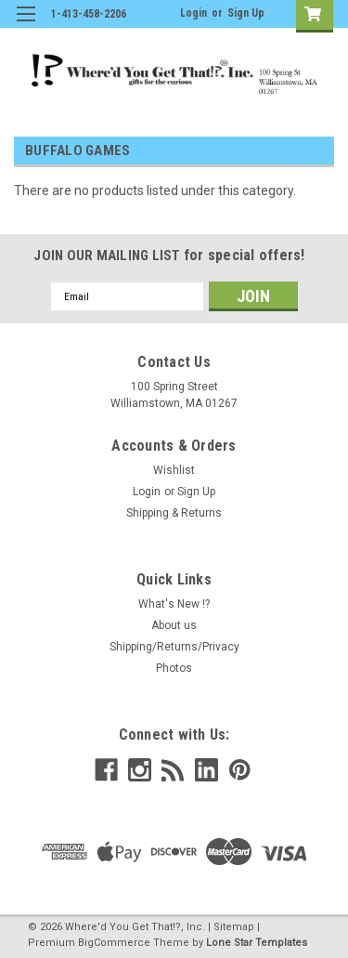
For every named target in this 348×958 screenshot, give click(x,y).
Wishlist (174, 470)
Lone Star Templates (256, 943)
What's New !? (174, 603)
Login (193, 13)
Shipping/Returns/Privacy (174, 646)
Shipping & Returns (174, 512)
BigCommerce (114, 943)
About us (174, 625)
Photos (174, 668)
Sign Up (245, 13)
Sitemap (233, 927)
